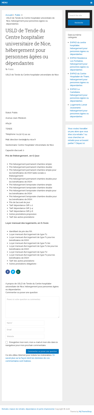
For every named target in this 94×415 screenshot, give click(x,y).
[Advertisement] (24, 94)
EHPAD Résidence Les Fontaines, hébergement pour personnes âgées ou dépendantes (79, 64)
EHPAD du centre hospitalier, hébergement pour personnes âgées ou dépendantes (79, 48)
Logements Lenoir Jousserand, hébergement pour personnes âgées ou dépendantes (79, 111)
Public (11, 69)
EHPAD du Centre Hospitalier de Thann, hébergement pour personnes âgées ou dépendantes (79, 79)
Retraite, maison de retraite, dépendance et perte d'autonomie (28, 409)
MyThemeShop (85, 412)
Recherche (79, 23)
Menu (5, 2)
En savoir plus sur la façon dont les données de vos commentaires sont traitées (30, 358)
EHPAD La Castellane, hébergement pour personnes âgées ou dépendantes (79, 95)
